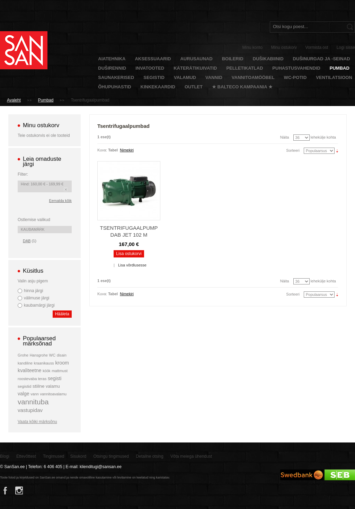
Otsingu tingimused (111, 456)
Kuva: (102, 150)
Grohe (23, 355)
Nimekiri (127, 150)
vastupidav (30, 410)
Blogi (4, 456)
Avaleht (14, 100)
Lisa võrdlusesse (132, 265)
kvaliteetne (30, 370)
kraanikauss (44, 363)
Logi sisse (346, 47)
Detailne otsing (149, 456)
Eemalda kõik (60, 201)
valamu (53, 386)
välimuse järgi (36, 298)
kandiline (25, 363)
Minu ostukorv (284, 47)
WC (52, 355)
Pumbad (46, 100)
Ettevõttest (26, 456)
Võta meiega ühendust (191, 456)
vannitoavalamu (53, 394)
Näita (284, 137)
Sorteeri (293, 150)
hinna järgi (33, 290)
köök (47, 371)
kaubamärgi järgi (39, 305)
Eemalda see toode (66, 189)
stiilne (38, 386)
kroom (62, 363)
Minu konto (252, 47)
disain (61, 355)
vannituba (33, 402)
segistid (24, 386)
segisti (54, 378)
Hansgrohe (39, 355)
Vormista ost (316, 47)
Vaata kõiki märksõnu (37, 421)
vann (34, 394)
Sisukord (78, 456)
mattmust (60, 371)
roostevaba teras (32, 379)
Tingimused (53, 456)
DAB (26, 241)
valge (23, 393)
